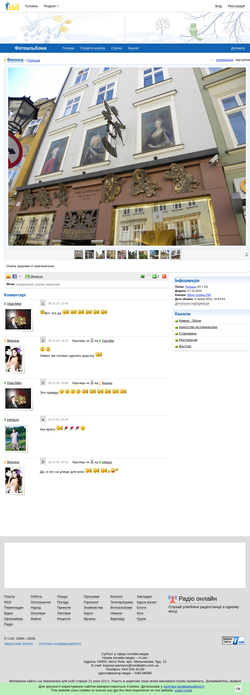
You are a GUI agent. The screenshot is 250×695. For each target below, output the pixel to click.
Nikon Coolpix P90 (199, 294)
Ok (238, 689)
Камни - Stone (188, 321)
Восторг (183, 346)
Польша (33, 60)
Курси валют (147, 602)
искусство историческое (196, 327)
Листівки (64, 613)
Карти (88, 613)
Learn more (183, 690)
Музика (89, 619)
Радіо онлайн (198, 598)
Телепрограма (121, 602)
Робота (36, 596)
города (39, 284)
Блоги (141, 607)
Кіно (140, 613)
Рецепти (63, 619)
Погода (62, 602)
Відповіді (117, 619)
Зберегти (34, 276)
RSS (7, 602)
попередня (224, 60)
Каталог (116, 596)
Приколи (64, 607)
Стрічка (116, 48)
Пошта (9, 596)
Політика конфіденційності (60, 644)
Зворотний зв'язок (18, 644)
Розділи (50, 6)
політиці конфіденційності (183, 686)
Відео (8, 613)
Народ (36, 607)
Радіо (8, 624)
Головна (31, 6)
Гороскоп (91, 602)
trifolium (11, 420)
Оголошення (41, 602)
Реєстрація (236, 6)
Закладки (144, 596)
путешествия (25, 284)
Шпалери (38, 613)
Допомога (238, 48)
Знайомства (93, 607)
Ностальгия (186, 340)
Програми (91, 596)
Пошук (62, 596)
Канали (133, 48)
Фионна (15, 60)
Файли (36, 619)
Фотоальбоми (121, 607)
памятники (53, 284)
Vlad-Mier (13, 304)
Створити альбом (92, 48)
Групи (141, 619)
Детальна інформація (192, 303)
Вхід (218, 6)
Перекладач (13, 607)
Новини (116, 613)
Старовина (185, 333)
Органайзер (13, 619)
